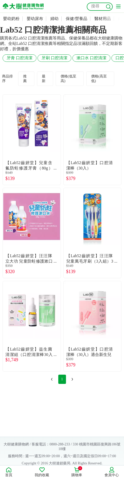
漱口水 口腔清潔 (91, 58)
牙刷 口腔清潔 (54, 58)
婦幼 (54, 18)
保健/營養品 (76, 18)
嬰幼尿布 (35, 18)
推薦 (25, 78)
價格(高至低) (99, 78)
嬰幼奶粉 (11, 18)
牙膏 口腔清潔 (19, 58)
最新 (43, 78)
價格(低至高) (68, 78)
